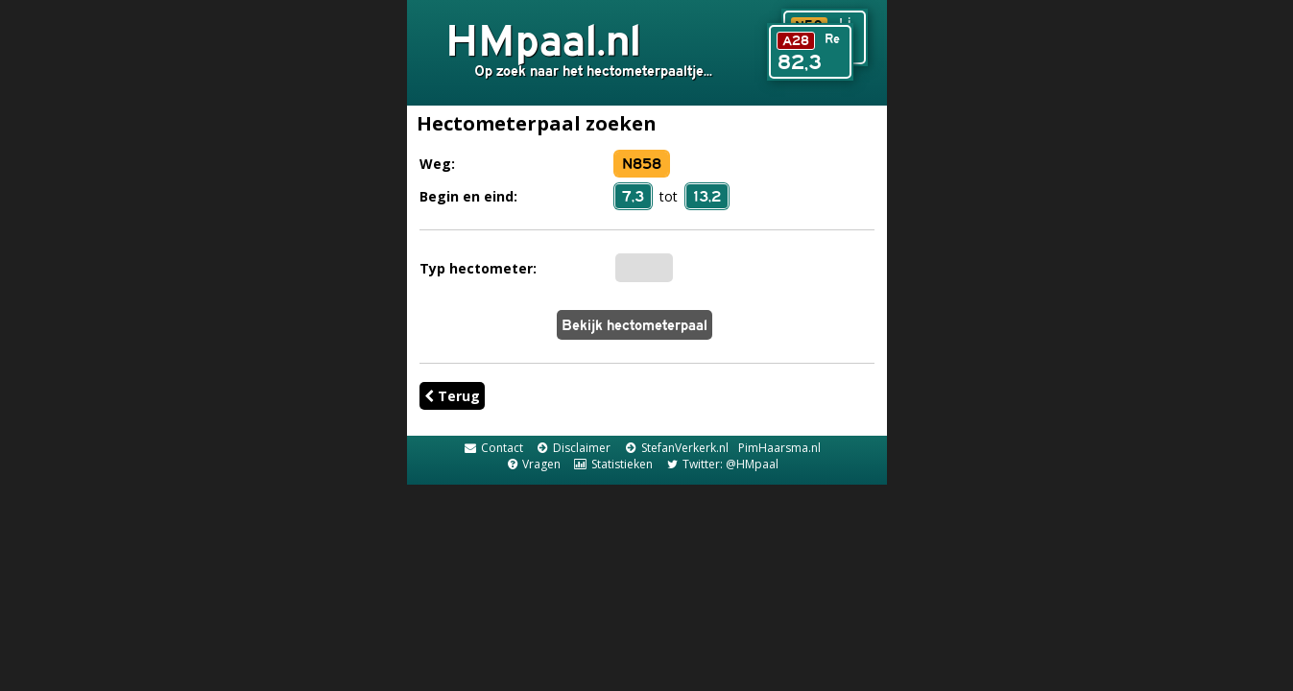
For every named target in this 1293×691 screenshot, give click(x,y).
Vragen (533, 464)
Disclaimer (573, 448)
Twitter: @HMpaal (721, 464)
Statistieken (612, 464)
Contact (492, 448)
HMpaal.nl (543, 39)
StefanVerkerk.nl (675, 448)
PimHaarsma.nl (779, 448)
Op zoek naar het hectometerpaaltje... (593, 70)
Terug (452, 396)
